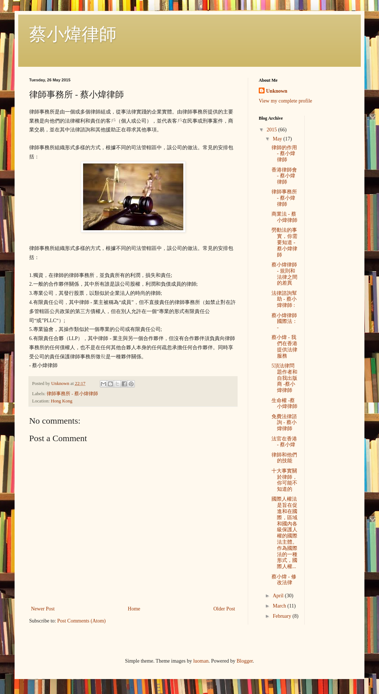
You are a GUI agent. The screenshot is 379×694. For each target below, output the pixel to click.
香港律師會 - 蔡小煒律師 (284, 176)
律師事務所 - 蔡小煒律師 (72, 393)
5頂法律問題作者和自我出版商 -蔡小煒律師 (284, 378)
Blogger (245, 661)
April (279, 595)
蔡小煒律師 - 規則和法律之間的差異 (284, 274)
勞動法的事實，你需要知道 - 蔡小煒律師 (284, 242)
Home (134, 609)
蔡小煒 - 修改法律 (283, 580)
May (278, 139)
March (280, 606)
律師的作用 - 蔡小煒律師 (284, 154)
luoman (200, 661)
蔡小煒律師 (73, 34)
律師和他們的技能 (284, 458)
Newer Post (43, 609)
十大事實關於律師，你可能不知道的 (284, 480)
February (282, 616)
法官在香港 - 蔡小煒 (284, 442)
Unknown (276, 91)
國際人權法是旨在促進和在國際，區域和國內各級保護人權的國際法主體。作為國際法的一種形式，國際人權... (284, 532)
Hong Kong (61, 401)
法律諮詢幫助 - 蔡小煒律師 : (284, 299)
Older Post (224, 609)
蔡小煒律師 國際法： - (284, 322)
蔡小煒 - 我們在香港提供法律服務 (284, 346)
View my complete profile (285, 101)
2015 (272, 129)
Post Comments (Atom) (81, 621)
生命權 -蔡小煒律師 (284, 403)
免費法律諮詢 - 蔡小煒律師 (284, 423)
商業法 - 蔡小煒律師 (284, 217)
